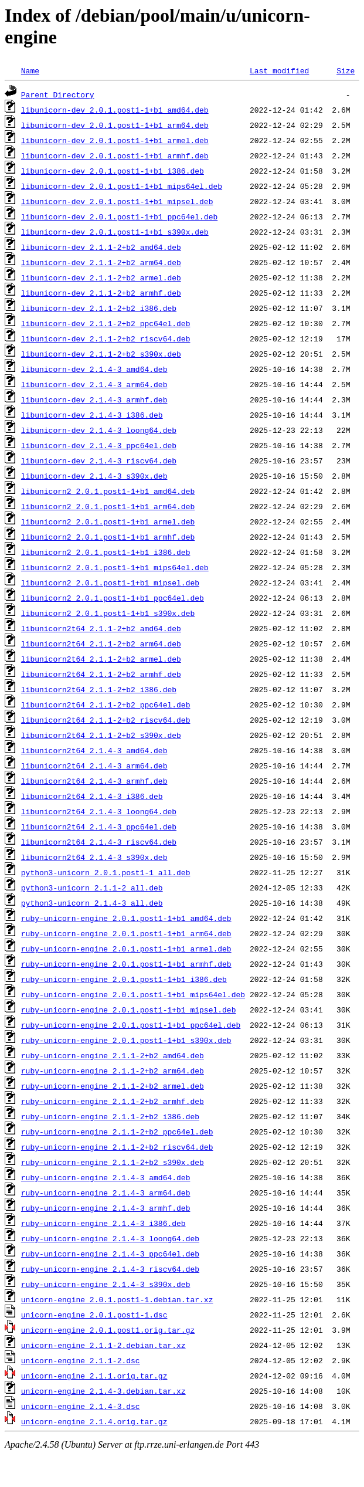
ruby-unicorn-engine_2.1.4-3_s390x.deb (105, 1284)
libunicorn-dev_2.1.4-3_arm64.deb (94, 384)
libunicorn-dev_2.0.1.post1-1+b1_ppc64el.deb (119, 216)
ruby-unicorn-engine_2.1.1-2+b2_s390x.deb (112, 1162)
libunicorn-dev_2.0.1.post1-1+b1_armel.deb (115, 140)
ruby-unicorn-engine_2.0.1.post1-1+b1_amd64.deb (126, 918)
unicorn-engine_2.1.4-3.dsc (80, 1406)
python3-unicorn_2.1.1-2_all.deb (92, 887)
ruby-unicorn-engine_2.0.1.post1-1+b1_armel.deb (126, 948)
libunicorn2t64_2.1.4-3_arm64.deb (94, 765)
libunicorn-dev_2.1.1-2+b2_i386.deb (98, 308)
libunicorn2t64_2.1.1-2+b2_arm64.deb (101, 643)
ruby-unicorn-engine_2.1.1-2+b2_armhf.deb (112, 1101)
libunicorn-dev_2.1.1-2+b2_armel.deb (101, 277)
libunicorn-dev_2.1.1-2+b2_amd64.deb (101, 247)
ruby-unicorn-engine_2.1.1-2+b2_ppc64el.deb (117, 1131)
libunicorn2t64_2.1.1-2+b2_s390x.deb (101, 735)
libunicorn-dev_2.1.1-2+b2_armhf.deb (101, 292)
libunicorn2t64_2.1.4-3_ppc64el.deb (98, 826)
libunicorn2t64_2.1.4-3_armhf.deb (94, 780)
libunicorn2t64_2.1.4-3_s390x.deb (94, 857)
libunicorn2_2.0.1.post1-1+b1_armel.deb (108, 521)
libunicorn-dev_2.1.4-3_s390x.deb (94, 475)
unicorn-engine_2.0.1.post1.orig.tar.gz (108, 1330)
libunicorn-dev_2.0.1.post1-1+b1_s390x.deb (115, 231)
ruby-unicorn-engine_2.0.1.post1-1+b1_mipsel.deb (128, 1009)
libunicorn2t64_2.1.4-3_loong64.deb (98, 811)
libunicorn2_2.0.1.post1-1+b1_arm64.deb (108, 506)
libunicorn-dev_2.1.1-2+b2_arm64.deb (101, 262)
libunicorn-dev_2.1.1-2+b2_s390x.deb (101, 353)
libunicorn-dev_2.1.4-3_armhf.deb (94, 399)
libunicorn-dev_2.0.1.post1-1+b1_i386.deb (112, 170)
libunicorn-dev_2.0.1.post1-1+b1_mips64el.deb (121, 186)
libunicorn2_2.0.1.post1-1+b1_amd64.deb (108, 491)
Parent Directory (57, 94)
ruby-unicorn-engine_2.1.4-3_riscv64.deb (110, 1269)
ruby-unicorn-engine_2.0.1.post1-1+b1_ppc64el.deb (130, 1024)
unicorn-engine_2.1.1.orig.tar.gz (94, 1375)
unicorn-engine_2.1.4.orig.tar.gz (94, 1421)
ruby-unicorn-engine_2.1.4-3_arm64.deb (105, 1192)
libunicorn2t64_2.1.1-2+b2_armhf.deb (101, 674)
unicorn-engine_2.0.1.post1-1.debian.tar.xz (117, 1299)
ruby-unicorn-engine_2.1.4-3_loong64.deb (110, 1238)
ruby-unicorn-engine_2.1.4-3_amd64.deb (105, 1177)
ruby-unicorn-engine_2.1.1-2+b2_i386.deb (110, 1116)
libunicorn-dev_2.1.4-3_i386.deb (92, 414)
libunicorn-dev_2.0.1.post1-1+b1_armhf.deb (115, 155)
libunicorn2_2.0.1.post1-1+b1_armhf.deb (108, 536)
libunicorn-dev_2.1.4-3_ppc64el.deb (98, 445)
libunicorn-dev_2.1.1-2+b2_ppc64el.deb (105, 323)
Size (345, 70)
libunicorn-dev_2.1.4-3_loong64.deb (98, 430)
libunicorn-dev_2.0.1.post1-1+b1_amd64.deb (115, 109)
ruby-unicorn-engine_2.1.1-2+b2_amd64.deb (112, 1055)
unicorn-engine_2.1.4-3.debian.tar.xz (103, 1391)
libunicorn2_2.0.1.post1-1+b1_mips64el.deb (115, 567)
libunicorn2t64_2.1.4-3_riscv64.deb (98, 841)
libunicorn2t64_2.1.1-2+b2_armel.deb (101, 658)
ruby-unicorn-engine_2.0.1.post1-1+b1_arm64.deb (126, 933)
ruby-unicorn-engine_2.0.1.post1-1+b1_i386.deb (124, 979)
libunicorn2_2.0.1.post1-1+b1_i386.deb (105, 552)
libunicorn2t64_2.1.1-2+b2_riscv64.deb (105, 719)
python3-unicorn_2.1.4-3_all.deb (92, 902)
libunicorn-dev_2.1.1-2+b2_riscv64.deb (105, 338)
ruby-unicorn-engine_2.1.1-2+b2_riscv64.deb (117, 1146)
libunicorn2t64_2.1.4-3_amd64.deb (94, 750)
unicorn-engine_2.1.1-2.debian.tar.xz (103, 1345)
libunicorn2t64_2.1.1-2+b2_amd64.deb (101, 628)
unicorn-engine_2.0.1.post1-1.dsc (94, 1314)
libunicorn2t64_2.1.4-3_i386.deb (92, 796)
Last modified (279, 70)
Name (30, 70)
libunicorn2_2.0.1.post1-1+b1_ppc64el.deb (112, 597)
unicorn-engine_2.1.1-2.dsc (80, 1360)
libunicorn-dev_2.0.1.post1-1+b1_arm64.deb (115, 125)
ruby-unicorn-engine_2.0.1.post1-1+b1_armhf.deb (126, 963)
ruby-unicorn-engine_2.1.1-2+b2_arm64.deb (112, 1070)
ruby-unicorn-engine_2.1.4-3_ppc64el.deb (110, 1253)
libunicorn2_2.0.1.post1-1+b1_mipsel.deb (110, 582)
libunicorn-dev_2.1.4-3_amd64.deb (94, 369)
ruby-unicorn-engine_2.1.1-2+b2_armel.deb (112, 1085)
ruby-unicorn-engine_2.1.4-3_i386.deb (103, 1223)
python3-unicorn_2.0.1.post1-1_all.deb (105, 872)
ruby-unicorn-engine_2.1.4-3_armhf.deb (105, 1208)
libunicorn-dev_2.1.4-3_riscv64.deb (98, 460)
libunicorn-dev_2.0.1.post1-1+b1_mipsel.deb (117, 201)
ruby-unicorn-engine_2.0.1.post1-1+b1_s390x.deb (126, 1040)
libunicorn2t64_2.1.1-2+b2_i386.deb (98, 689)
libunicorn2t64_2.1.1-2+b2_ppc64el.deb (105, 704)
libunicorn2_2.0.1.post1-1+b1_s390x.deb (108, 613)
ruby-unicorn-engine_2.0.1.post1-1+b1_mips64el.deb (133, 994)
